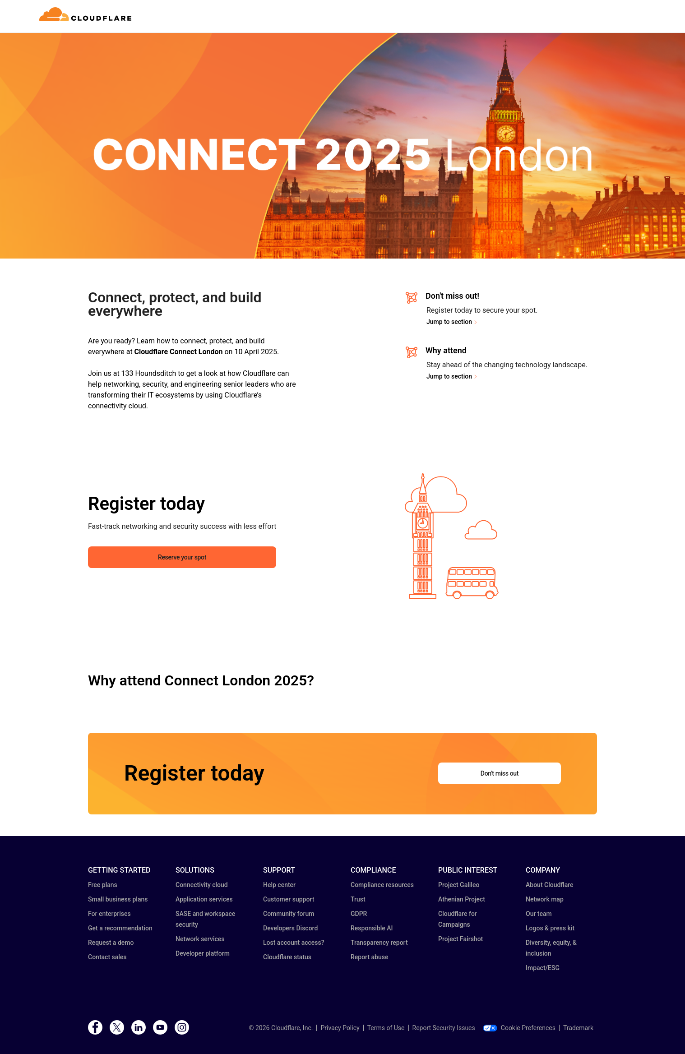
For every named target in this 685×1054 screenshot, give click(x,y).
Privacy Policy (339, 1028)
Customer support (288, 899)
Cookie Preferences (519, 1027)
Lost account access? (293, 942)
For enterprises (109, 913)
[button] (452, 536)
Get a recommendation (120, 928)
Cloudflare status (287, 957)
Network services (200, 939)
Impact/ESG (543, 967)
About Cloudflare (550, 884)
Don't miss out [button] (499, 773)
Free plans (102, 884)
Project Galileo (458, 884)
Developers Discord (290, 928)
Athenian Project (461, 899)
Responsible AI (372, 928)
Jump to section (449, 321)
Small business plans (118, 899)
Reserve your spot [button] (182, 557)
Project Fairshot (460, 939)
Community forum (288, 913)
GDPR (359, 913)
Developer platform (203, 953)
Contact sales (107, 957)
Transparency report (379, 942)
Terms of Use (386, 1028)
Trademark (578, 1028)
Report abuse (369, 957)
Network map (545, 899)
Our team (539, 913)
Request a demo (111, 942)
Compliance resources (382, 884)
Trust (358, 899)
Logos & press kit (550, 928)
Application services (204, 899)
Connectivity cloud (202, 884)
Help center (279, 884)
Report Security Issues (443, 1028)
